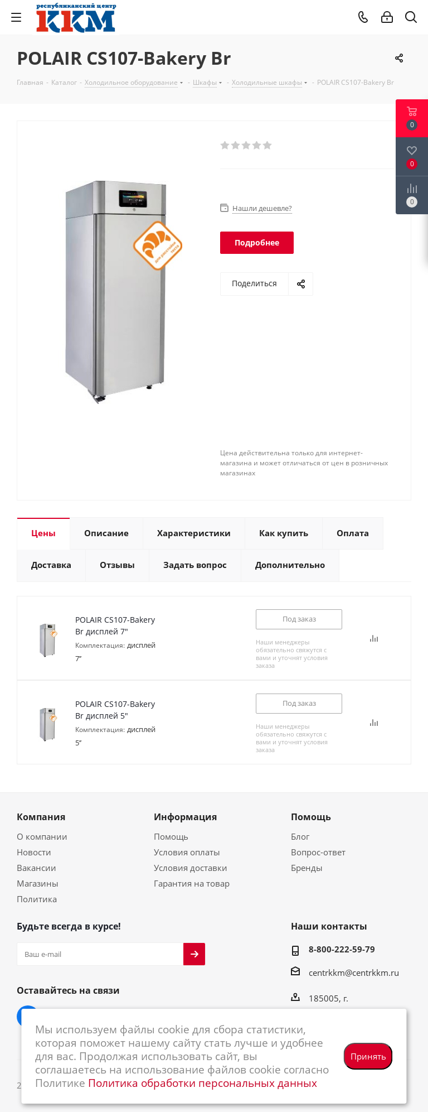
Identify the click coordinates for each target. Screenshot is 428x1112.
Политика (37, 898)
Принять (368, 1056)
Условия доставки (190, 867)
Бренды (307, 867)
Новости (34, 852)
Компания (41, 817)
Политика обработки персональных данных (202, 1083)
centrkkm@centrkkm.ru (354, 972)
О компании (42, 836)
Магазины (38, 883)
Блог (300, 836)
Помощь (171, 836)
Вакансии (36, 867)
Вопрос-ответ (318, 852)
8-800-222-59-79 (342, 949)
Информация (185, 817)
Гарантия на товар (192, 883)
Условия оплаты (187, 852)
